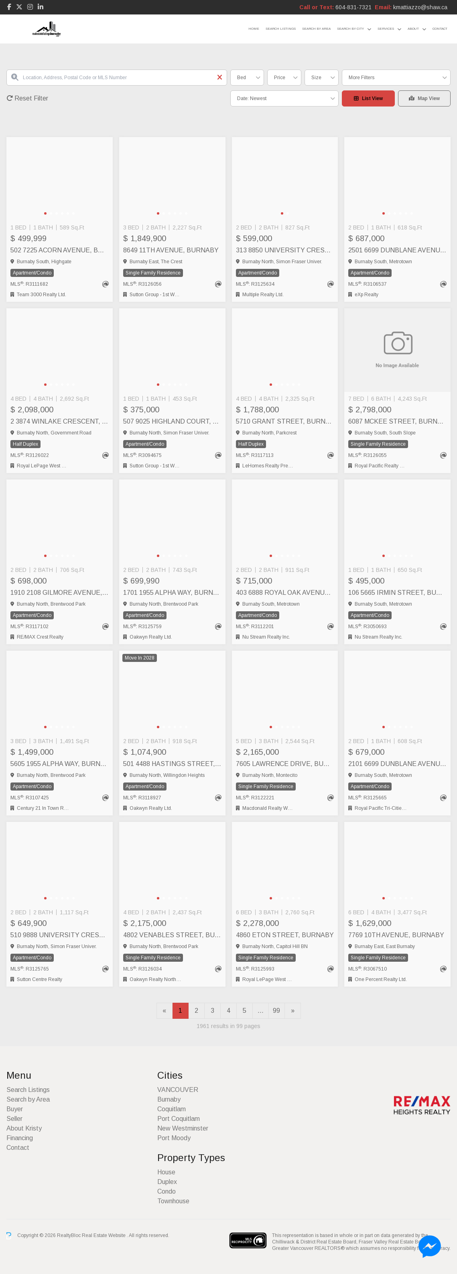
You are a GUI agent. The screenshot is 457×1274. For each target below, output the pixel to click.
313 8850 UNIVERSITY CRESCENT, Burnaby (285, 250)
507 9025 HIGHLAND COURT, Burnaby (172, 421)
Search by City (350, 29)
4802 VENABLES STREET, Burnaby (172, 935)
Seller (14, 1118)
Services (386, 29)
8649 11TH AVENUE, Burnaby (171, 250)
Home (253, 29)
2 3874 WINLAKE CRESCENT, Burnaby (59, 421)
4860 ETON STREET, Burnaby (285, 935)
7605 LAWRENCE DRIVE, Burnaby (285, 763)
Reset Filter (27, 98)
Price (279, 77)
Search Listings (281, 29)
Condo (166, 1191)
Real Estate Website (104, 1235)
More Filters (361, 77)
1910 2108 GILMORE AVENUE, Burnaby (59, 592)
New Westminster (182, 1128)
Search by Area (316, 29)
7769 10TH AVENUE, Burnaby (396, 935)
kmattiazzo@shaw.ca (420, 7)
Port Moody (174, 1138)
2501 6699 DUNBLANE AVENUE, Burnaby (397, 250)
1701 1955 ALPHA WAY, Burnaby (172, 592)
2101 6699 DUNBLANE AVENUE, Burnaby (397, 763)
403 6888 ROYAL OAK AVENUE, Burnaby (285, 592)
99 (276, 1010)
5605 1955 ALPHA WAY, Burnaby (59, 763)
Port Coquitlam (178, 1118)
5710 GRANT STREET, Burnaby (285, 421)
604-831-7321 (353, 7)
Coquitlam (171, 1109)
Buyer (14, 1109)
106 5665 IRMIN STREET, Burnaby (397, 592)
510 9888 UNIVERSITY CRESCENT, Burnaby (59, 935)
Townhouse (173, 1201)
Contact (440, 29)
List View (368, 98)
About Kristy (24, 1128)
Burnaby (169, 1099)
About (413, 29)
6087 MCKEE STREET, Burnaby (397, 421)
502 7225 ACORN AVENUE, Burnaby (59, 250)
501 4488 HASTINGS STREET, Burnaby (172, 763)
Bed (241, 77)
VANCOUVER (177, 1089)
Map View (424, 98)
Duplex (167, 1181)
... (261, 1010)
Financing (19, 1138)
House (166, 1172)
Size (316, 77)
